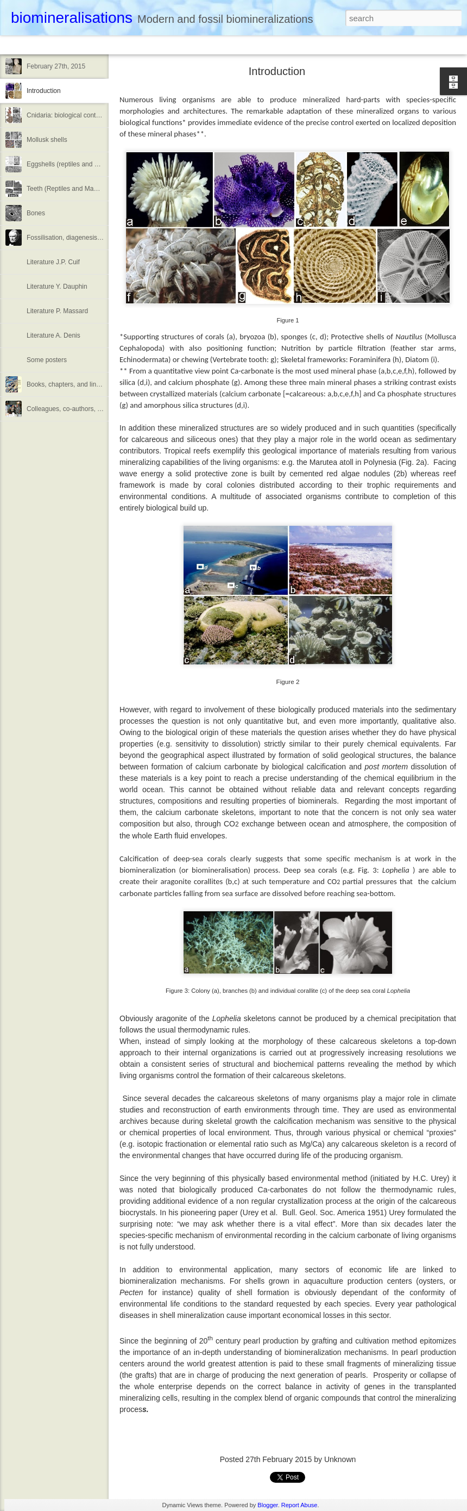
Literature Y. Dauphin (57, 286)
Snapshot (194, 44)
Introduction (44, 91)
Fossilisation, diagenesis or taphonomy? (84, 237)
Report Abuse (299, 1505)
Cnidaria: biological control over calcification (90, 115)
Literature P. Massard (57, 311)
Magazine (88, 44)
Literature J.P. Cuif (53, 262)
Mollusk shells (47, 140)
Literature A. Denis (53, 335)
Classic (17, 44)
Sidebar (157, 44)
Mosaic (124, 44)
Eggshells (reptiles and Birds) (69, 164)
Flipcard (51, 44)
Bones (36, 213)
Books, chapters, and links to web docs (83, 384)
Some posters (47, 360)
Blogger (267, 1505)
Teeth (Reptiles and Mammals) (71, 188)
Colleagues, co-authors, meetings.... (79, 409)
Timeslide (234, 44)
